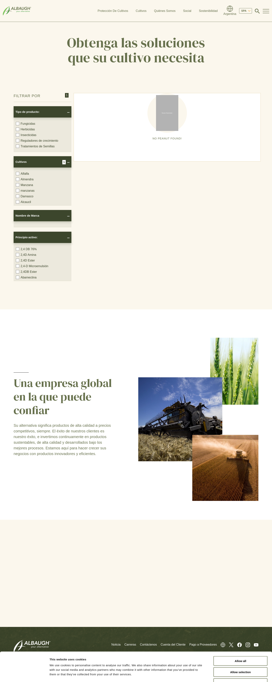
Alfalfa (22, 173)
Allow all (240, 635)
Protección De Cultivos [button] (113, 10)
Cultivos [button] (141, 10)
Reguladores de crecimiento (37, 140)
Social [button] (187, 10)
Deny (240, 658)
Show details (198, 674)
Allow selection (240, 646)
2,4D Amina (26, 254)
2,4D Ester (25, 260)
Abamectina (26, 277)
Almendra (24, 179)
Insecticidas (26, 135)
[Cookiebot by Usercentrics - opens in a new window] (24, 674)
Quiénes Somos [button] (164, 10)
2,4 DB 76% (26, 249)
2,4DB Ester (26, 271)
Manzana (24, 185)
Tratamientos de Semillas (35, 146)
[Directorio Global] (229, 11)
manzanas (25, 190)
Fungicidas (25, 123)
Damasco (24, 196)
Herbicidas (25, 129)
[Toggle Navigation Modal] (266, 11)
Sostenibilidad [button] (208, 10)
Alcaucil (23, 202)
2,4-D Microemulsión (32, 266)
